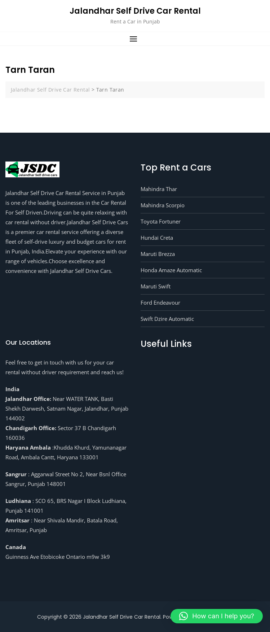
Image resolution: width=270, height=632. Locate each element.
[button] (135, 39)
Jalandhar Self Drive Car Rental (135, 11)
